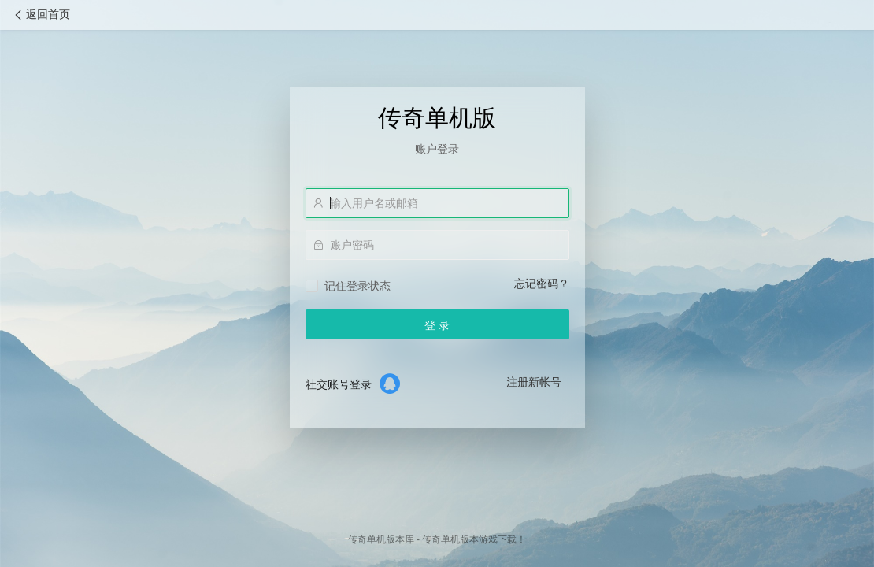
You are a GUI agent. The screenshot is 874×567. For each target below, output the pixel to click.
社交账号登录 (339, 384)
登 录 (437, 325)
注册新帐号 (533, 382)
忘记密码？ (541, 283)
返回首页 (41, 14)
